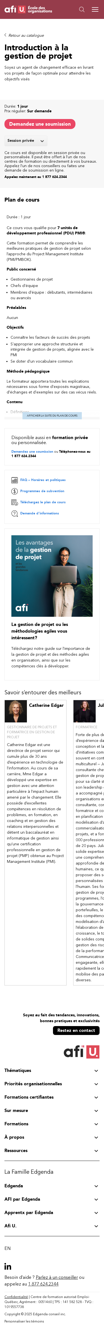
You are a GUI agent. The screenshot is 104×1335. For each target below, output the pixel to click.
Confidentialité (16, 1297)
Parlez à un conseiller (57, 1277)
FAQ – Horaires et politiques (38, 480)
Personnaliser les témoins (24, 1321)
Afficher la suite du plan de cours (52, 415)
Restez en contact (76, 1030)
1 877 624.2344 (43, 1284)
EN (7, 1248)
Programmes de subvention (37, 491)
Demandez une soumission (40, 124)
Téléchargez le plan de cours (38, 502)
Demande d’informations (35, 513)
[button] (76, 9)
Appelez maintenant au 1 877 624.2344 (35, 177)
